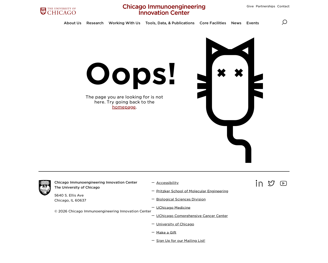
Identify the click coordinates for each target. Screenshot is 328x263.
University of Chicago (175, 224)
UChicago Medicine (173, 207)
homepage (124, 107)
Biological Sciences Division (181, 199)
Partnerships (265, 6)
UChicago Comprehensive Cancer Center (192, 216)
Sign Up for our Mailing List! (180, 241)
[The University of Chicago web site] (79, 11)
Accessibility (167, 183)
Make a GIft (166, 232)
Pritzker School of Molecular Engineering (192, 191)
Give (250, 6)
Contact (283, 6)
